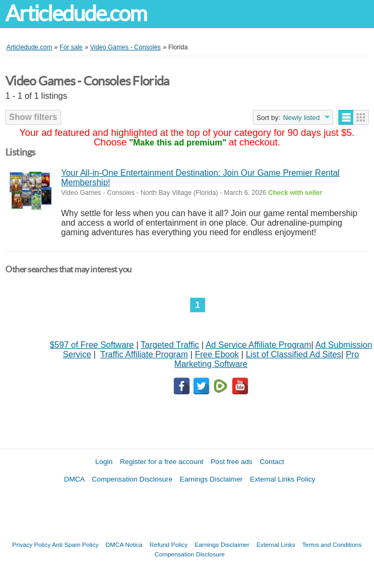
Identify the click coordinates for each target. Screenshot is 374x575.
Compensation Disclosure (132, 479)
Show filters (33, 117)
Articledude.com (76, 13)
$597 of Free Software (92, 344)
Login (104, 462)
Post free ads (231, 462)
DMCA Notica (124, 544)
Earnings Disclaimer (211, 479)
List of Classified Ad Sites (294, 354)
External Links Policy (283, 479)
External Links (276, 544)
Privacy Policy (31, 544)
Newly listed (301, 118)
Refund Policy (169, 544)
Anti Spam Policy (75, 544)
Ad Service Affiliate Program (258, 344)
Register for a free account (161, 462)
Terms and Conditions (332, 544)
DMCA (74, 479)
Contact (272, 462)
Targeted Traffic (170, 344)
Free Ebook (217, 354)
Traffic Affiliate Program (144, 354)
